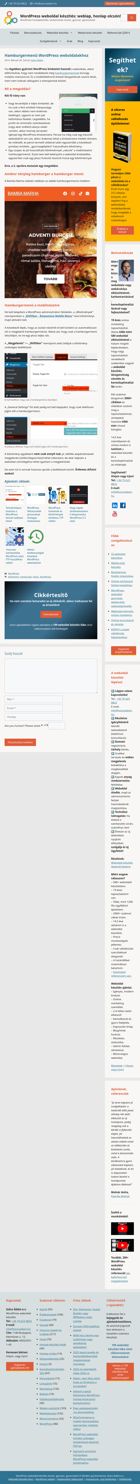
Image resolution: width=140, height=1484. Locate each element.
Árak (69, 41)
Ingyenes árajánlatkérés (123, 650)
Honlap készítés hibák (53, 1344)
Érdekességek (48, 1314)
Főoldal (14, 32)
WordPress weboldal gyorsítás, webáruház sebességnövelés (121, 598)
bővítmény (13, 576)
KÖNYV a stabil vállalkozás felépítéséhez (120, 633)
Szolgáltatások (52, 41)
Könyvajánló (47, 1378)
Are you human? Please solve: (35, 725)
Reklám (44, 1394)
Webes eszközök (50, 1408)
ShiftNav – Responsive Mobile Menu (49, 316)
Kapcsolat (94, 41)
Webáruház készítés (90, 32)
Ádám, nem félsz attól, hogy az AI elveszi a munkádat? (86, 1382)
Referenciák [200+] (118, 32)
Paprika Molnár (120, 1196)
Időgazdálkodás (49, 1358)
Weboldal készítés (61, 32)
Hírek (43, 1339)
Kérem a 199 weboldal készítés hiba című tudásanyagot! (120, 1371)
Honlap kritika (48, 1353)
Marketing (46, 1388)
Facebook (45, 1319)
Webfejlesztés (48, 1413)
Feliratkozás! (51, 614)
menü (36, 576)
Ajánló (43, 1309)
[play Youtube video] (122, 1228)
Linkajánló (46, 1383)
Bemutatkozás (33, 32)
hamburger (26, 576)
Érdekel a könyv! (122, 230)
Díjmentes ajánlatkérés (120, 3)
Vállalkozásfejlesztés (52, 1399)
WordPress (13, 573)
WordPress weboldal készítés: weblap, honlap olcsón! (70, 16)
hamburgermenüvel (67, 73)
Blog (80, 41)
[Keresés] (131, 17)
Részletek (117, 1065)
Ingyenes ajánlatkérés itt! (19, 1366)
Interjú (44, 1364)
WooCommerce (49, 1418)
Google (44, 1325)
